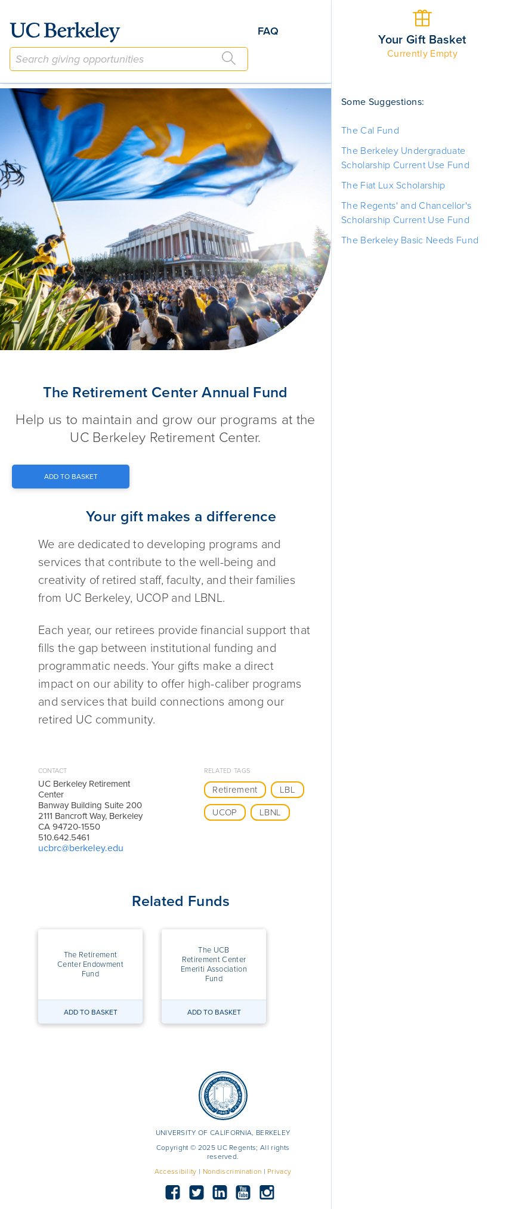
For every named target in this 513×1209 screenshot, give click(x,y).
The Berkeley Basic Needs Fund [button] (409, 240)
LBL (287, 789)
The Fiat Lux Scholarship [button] (393, 185)
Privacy (279, 1171)
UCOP (224, 812)
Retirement (234, 789)
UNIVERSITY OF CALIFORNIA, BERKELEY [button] (223, 1132)
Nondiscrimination (232, 1171)
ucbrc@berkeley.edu (80, 848)
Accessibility (175, 1171)
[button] (90, 964)
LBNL (270, 812)
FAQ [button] (268, 31)
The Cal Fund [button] (370, 131)
